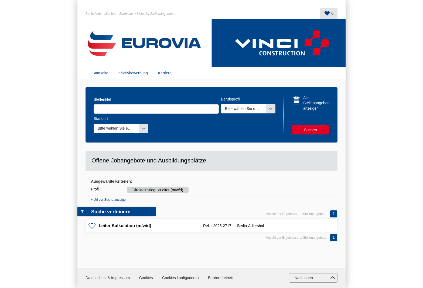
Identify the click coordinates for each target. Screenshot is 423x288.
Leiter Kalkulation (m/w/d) (125, 225)
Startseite (126, 14)
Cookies (146, 278)
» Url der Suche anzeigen (109, 200)
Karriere (165, 73)
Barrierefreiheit (220, 278)
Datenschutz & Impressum (108, 278)
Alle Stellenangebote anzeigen (316, 103)
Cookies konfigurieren (180, 278)
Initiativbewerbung (132, 73)
